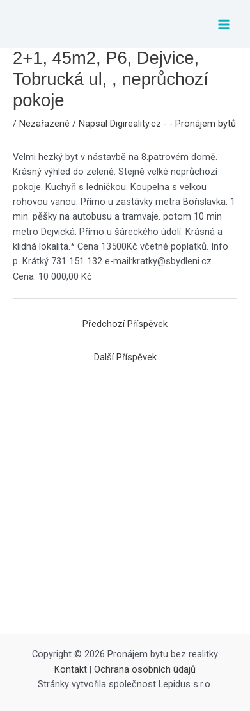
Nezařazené (44, 123)
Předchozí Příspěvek (125, 324)
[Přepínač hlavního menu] (223, 24)
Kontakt (70, 669)
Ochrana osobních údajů (145, 669)
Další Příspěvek (125, 357)
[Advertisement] (125, 502)
